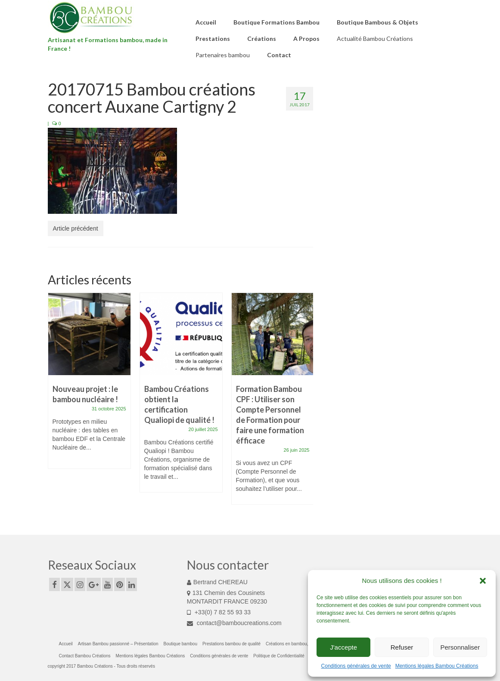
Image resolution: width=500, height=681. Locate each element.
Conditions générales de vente (356, 666)
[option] (89, 385)
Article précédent (75, 228)
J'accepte (343, 647)
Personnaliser (460, 647)
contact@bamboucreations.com (234, 622)
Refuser (402, 647)
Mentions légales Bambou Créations (436, 666)
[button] (482, 580)
